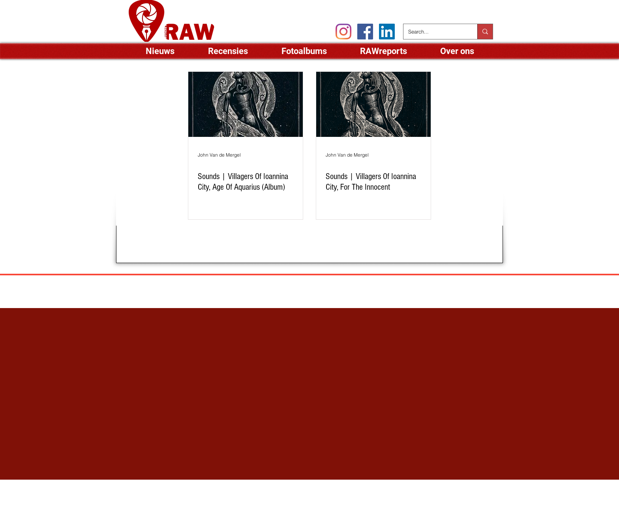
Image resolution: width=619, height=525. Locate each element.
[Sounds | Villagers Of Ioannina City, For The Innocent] (373, 104)
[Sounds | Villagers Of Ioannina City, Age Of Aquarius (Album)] (245, 104)
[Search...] (434, 31)
